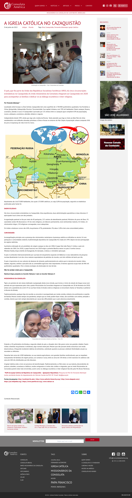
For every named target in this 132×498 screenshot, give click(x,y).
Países (78, 6)
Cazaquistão (49, 27)
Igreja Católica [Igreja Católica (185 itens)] (59, 466)
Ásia (43, 27)
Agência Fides (24, 474)
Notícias (55, 6)
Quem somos (86, 460)
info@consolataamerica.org (118, 458)
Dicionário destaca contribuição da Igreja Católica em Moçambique (72, 426)
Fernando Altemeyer (61, 27)
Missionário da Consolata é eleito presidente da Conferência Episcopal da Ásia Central (113, 47)
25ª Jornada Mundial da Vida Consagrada (114, 28)
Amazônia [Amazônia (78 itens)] (53, 460)
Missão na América (88, 468)
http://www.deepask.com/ (70, 379)
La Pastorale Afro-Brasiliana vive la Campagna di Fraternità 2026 (114, 65)
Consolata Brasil (26, 463)
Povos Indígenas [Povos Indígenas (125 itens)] (58, 487)
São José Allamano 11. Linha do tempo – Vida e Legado (113, 57)
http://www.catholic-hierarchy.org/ (48, 379)
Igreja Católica (73, 27)
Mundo (31, 27)
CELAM (22, 477)
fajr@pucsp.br (63, 375)
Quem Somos (41, 6)
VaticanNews (24, 471)
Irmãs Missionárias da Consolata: (31, 466)
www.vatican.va (48, 381)
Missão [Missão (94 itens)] (53, 478)
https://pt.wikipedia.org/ (13, 381)
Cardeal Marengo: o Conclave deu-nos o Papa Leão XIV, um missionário (46, 426)
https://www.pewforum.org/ (32, 381)
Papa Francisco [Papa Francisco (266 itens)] (61, 482)
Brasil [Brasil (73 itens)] (58, 460)
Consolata (24, 460)
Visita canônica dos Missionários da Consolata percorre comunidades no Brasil (113, 37)
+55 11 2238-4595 (119, 461)
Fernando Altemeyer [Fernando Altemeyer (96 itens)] (58, 463)
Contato (89, 6)
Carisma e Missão (87, 466)
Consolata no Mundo (89, 471)
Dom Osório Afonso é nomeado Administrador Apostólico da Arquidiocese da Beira (114, 75)
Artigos (67, 6)
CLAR (21, 480)
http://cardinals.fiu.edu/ (26, 379)
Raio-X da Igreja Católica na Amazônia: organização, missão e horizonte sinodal (17, 427)
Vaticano (23, 468)
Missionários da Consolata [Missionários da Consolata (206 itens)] (61, 472)
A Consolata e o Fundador (91, 463)
